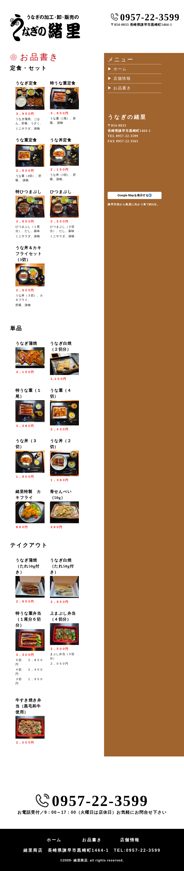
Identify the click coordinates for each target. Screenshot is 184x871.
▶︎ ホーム (117, 69)
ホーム (54, 840)
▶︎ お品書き (119, 88)
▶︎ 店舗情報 (119, 78)
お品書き (92, 840)
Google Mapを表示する (134, 195)
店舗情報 (130, 840)
